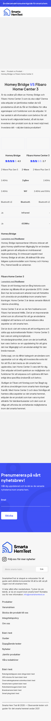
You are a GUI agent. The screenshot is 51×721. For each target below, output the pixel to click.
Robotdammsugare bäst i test (14, 687)
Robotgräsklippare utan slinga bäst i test (18, 674)
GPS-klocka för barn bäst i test (14, 677)
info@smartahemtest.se (34, 594)
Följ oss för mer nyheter (21, 559)
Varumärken (8, 607)
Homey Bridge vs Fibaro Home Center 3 (17, 74)
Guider (5, 638)
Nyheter (6, 649)
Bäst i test (7, 633)
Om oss (6, 623)
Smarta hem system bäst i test (14, 684)
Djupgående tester (11, 643)
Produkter (7, 601)
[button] (45, 12)
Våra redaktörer (10, 660)
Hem (3, 71)
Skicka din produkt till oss (15, 612)
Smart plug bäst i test (10, 693)
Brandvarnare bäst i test (11, 690)
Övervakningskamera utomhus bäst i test (18, 680)
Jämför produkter (11, 654)
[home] (12, 12)
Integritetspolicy (10, 618)
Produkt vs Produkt (14, 71)
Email (3, 499)
